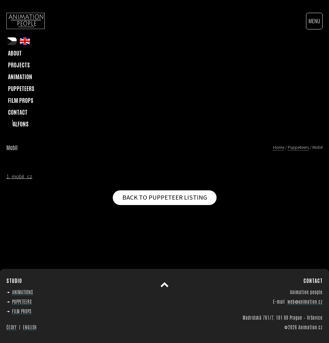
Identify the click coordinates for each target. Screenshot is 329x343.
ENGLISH (30, 327)
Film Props (20, 100)
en (25, 41)
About (15, 53)
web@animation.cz (305, 301)
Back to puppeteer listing (164, 197)
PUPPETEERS (22, 301)
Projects (19, 64)
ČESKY (11, 327)
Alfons (20, 123)
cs (11, 41)
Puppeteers (21, 88)
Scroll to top (164, 284)
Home (278, 147)
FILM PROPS (21, 311)
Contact (17, 112)
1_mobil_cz (19, 176)
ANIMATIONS (22, 292)
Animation (20, 76)
